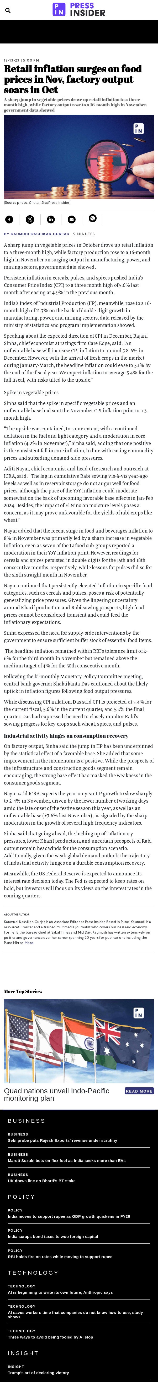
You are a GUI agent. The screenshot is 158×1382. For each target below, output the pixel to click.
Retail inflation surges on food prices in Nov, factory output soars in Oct (73, 79)
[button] (5, 1109)
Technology (81, 29)
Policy (55, 29)
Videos (69, 36)
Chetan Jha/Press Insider (49, 203)
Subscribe (93, 36)
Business (33, 29)
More (28, 943)
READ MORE (139, 1091)
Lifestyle (132, 29)
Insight (108, 29)
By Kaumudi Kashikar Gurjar (37, 234)
